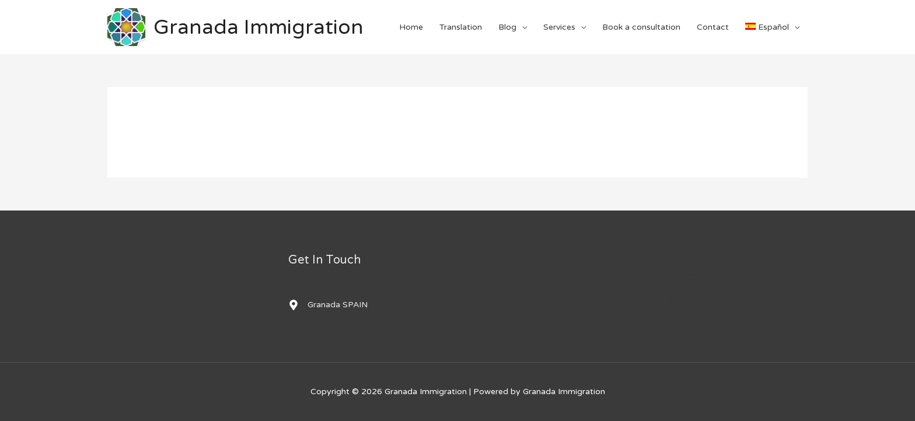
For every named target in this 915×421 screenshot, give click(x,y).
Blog (507, 27)
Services (559, 27)
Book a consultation (641, 27)
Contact (713, 27)
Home (411, 27)
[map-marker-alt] (328, 305)
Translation (460, 27)
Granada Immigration (258, 27)
